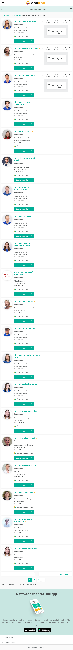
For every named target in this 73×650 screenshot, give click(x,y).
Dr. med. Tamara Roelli (24, 411)
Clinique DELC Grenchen (22, 167)
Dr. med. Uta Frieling (23, 301)
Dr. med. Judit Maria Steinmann (23, 520)
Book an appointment (24, 41)
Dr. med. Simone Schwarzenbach (21, 188)
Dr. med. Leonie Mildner (25, 21)
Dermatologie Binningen (22, 418)
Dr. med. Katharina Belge (25, 384)
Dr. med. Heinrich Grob (24, 328)
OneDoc (4, 584)
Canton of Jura (24, 584)
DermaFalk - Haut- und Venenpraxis (25, 138)
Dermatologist (18, 24)
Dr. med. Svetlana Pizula (25, 465)
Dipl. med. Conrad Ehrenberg (22, 103)
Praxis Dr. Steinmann (20, 528)
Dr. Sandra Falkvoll (22, 131)
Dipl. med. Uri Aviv (22, 216)
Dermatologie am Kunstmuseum (24, 555)
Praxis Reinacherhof (20, 28)
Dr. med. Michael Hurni (24, 438)
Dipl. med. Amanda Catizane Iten (27, 356)
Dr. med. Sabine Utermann (26, 48)
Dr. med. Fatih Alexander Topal (25, 159)
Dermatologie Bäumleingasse (24, 445)
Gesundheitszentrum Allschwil (24, 55)
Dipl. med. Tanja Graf (23, 492)
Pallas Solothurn (19, 281)
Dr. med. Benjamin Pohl (24, 75)
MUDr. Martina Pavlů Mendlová (23, 273)
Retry (59, 33)
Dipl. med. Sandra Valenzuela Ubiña (22, 244)
